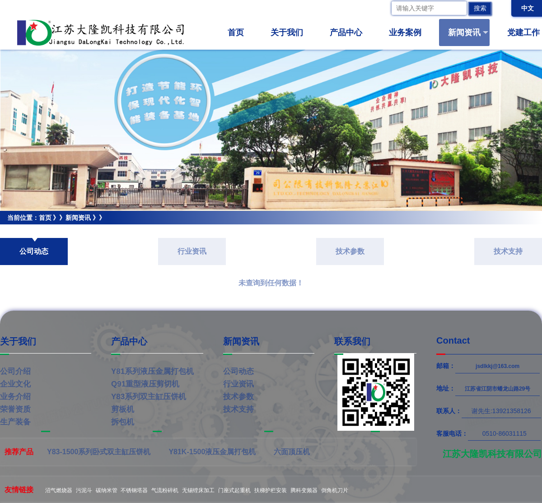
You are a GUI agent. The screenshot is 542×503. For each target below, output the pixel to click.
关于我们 (291, 32)
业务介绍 (15, 396)
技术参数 (350, 251)
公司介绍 (15, 371)
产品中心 (350, 32)
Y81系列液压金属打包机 (152, 371)
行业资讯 (192, 251)
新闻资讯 (468, 32)
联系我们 (352, 341)
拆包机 (122, 422)
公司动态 (12, 231)
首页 (236, 32)
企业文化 (15, 384)
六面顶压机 (292, 452)
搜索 (480, 8)
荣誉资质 (15, 409)
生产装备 (15, 422)
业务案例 (409, 32)
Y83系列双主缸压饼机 (148, 396)
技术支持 (508, 251)
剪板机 (122, 409)
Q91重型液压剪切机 (145, 384)
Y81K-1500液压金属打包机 (212, 452)
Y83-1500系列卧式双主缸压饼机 (98, 452)
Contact (453, 340)
